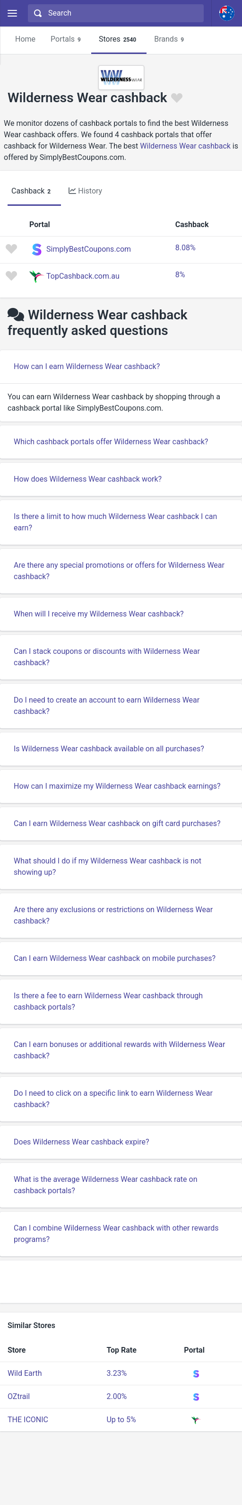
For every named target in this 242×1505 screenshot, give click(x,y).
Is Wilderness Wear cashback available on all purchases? (109, 748)
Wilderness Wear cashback (185, 145)
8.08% (185, 247)
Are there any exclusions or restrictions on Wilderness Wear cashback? (113, 915)
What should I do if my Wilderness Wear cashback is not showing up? (107, 866)
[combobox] (115, 13)
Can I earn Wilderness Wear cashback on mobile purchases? (115, 958)
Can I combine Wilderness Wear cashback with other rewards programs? (116, 1233)
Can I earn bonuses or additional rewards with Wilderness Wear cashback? (119, 1050)
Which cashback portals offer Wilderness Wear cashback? (111, 441)
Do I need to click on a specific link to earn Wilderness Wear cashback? (113, 1099)
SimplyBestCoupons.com (88, 249)
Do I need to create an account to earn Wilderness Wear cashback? (106, 705)
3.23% (116, 1373)
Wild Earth (25, 1373)
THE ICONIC (28, 1419)
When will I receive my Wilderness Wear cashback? (99, 613)
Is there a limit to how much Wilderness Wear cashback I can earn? (115, 522)
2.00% (116, 1396)
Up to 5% (121, 1419)
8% (180, 274)
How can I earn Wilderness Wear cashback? (87, 366)
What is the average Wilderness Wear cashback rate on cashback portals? (106, 1185)
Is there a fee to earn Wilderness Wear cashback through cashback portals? (108, 1001)
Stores (119, 39)
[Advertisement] (121, 1281)
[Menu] (12, 13)
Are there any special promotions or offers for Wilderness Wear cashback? (119, 571)
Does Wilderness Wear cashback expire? (81, 1141)
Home (25, 39)
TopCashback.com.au (83, 276)
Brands (170, 39)
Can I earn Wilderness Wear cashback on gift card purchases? (117, 823)
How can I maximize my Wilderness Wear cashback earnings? (117, 786)
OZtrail (19, 1396)
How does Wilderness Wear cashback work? (88, 479)
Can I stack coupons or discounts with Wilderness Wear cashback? (107, 657)
